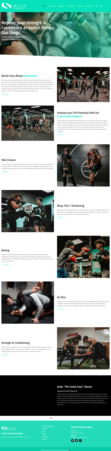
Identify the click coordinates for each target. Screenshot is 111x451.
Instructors (80, 5)
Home (44, 5)
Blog (101, 5)
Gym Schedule (89, 5)
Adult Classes (62, 5)
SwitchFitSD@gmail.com (77, 430)
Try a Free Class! (52, 5)
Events (96, 5)
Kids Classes (72, 5)
